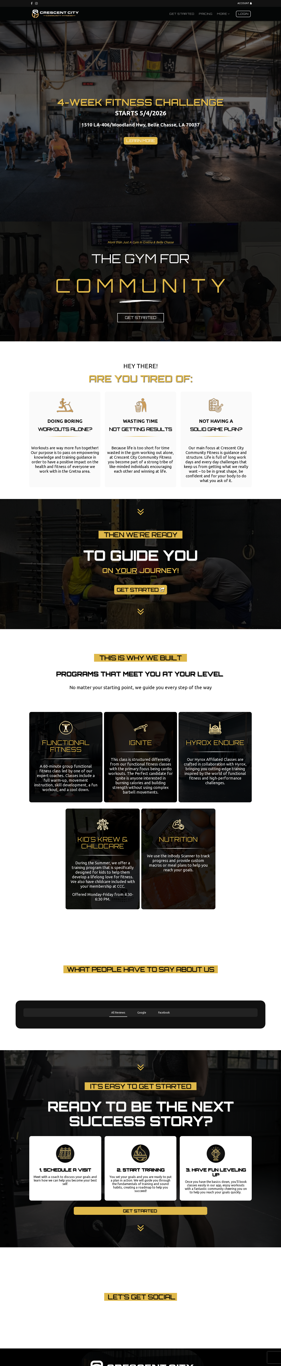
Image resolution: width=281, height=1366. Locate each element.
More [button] (223, 13)
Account (244, 3)
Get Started (181, 13)
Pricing (205, 13)
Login (243, 13)
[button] (23, 1021)
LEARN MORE (140, 140)
